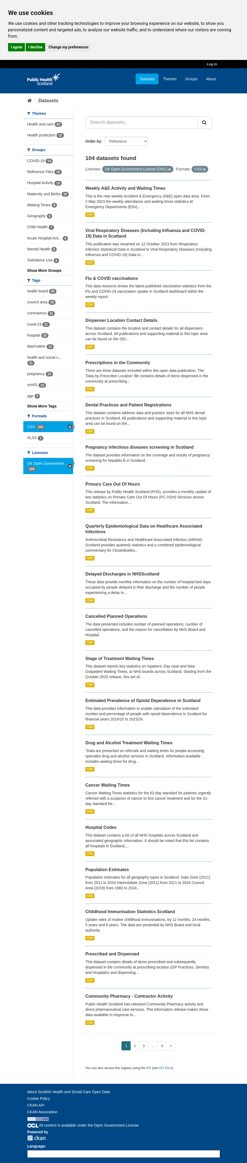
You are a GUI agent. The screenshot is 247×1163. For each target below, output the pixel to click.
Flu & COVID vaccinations (111, 278)
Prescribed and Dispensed (112, 954)
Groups (191, 79)
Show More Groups (44, 270)
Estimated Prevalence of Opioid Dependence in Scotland (142, 700)
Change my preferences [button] (68, 47)
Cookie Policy (38, 1098)
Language (36, 1146)
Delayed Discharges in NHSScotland (122, 574)
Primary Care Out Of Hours (112, 484)
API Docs (165, 1068)
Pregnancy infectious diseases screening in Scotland (139, 447)
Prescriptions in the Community (117, 362)
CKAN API (36, 1105)
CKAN (36, 1138)
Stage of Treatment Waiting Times (119, 658)
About (211, 79)
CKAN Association (42, 1112)
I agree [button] (16, 47)
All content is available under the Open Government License (83, 1125)
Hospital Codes (100, 827)
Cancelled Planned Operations (116, 616)
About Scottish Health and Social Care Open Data (68, 1092)
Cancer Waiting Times (107, 785)
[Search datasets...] (141, 122)
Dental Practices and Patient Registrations (128, 405)
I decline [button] (35, 47)
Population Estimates (107, 869)
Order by (93, 141)
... (153, 1046)
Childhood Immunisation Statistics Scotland (130, 911)
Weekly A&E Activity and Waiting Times (125, 188)
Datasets (147, 79)
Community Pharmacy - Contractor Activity (129, 996)
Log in (212, 64)
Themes (170, 79)
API (148, 1068)
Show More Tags (42, 406)
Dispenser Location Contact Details (121, 320)
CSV (90, 214)
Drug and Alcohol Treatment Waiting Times (129, 743)
